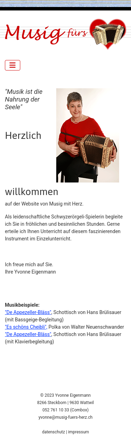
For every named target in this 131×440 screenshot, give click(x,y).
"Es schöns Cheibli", (26, 327)
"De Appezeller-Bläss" (28, 312)
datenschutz (53, 432)
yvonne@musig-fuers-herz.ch (65, 417)
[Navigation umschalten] (12, 65)
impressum (78, 432)
